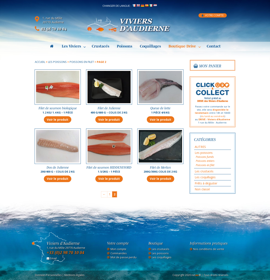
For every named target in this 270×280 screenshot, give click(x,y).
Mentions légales (74, 275)
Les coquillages (205, 177)
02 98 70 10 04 (53, 28)
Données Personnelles (48, 275)
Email (52, 258)
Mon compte (118, 249)
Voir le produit (57, 120)
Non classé (202, 189)
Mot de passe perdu (123, 257)
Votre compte (213, 15)
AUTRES (200, 147)
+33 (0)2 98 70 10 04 (65, 252)
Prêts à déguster (206, 183)
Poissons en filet (82, 62)
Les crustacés (204, 171)
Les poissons (57, 62)
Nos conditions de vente (208, 249)
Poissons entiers (205, 161)
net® (196, 275)
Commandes (119, 253)
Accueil (40, 62)
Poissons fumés (205, 157)
